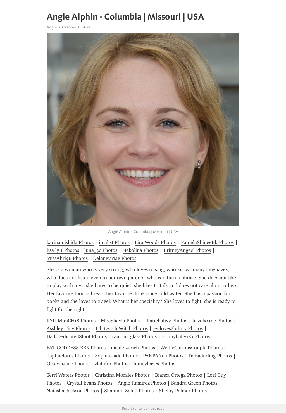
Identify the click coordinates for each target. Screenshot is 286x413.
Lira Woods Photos (155, 242)
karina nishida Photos (70, 242)
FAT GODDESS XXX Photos (76, 348)
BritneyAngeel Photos (187, 250)
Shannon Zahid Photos (129, 391)
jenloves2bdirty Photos (178, 328)
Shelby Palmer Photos (183, 391)
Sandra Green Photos (194, 383)
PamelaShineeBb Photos (207, 242)
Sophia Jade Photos (116, 356)
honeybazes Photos (154, 364)
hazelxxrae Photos (212, 320)
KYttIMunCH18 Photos (71, 320)
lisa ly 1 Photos (63, 250)
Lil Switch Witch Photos (122, 328)
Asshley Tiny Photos (68, 328)
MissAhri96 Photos (67, 258)
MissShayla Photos (121, 320)
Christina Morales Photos (122, 375)
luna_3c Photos (100, 250)
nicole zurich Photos (133, 348)
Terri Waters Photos (68, 375)
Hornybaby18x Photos (186, 336)
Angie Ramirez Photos (142, 383)
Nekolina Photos (140, 250)
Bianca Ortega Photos (178, 375)
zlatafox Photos (111, 364)
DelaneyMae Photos (114, 258)
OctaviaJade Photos (68, 364)
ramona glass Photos (134, 336)
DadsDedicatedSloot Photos (77, 336)
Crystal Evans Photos (89, 383)
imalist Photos (114, 242)
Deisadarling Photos (210, 356)
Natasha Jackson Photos (73, 391)
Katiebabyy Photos (167, 320)
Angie (52, 27)
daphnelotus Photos (68, 356)
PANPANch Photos (163, 356)
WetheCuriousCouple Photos (191, 348)
